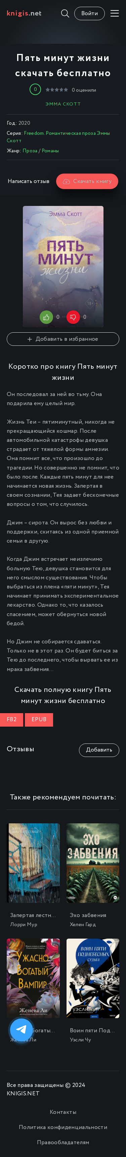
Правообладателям (63, 1142)
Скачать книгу (87, 181)
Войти (89, 13)
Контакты (63, 1112)
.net (24, 13)
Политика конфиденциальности (63, 1127)
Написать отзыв (28, 181)
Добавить (99, 750)
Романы (50, 151)
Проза (30, 151)
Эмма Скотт (63, 104)
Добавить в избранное (63, 339)
